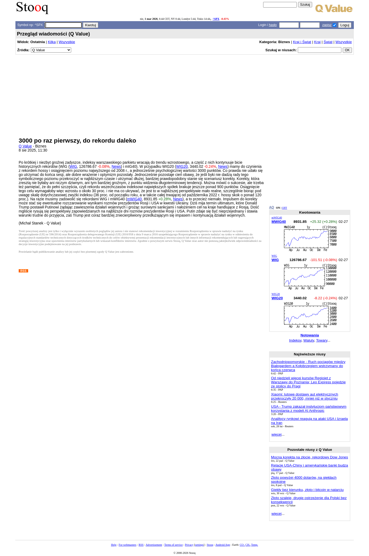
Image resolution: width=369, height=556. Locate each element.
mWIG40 (134, 199)
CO (242, 544)
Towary (321, 340)
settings (199, 544)
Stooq (210, 544)
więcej (277, 434)
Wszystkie (67, 42)
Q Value (25, 146)
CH (248, 544)
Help (113, 544)
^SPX (216, 18)
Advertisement (154, 544)
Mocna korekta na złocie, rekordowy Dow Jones (309, 457)
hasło (273, 25)
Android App (222, 544)
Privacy (189, 544)
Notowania (310, 335)
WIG (73, 167)
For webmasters (127, 544)
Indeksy (295, 340)
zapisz (326, 25)
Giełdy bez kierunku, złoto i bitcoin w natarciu (307, 490)
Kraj (317, 42)
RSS (141, 544)
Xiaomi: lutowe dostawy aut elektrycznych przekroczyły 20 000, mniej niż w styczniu (304, 396)
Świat (328, 42)
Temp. (254, 544)
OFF (284, 207)
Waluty (308, 340)
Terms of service (173, 544)
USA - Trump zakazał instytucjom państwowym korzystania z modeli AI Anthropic (309, 408)
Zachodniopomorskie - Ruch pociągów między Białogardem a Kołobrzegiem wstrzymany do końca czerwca (308, 366)
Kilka (52, 42)
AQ (271, 207)
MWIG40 (279, 222)
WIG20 (182, 167)
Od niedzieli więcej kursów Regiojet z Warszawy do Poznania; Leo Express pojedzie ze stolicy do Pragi (308, 382)
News (116, 167)
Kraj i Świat (302, 42)
